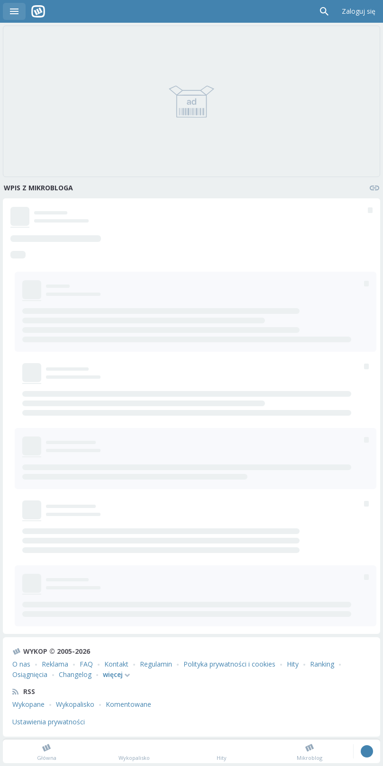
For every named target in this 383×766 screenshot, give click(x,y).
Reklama (55, 663)
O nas (21, 663)
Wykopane (28, 704)
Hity (293, 663)
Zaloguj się (358, 11)
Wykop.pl (38, 11)
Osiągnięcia (29, 674)
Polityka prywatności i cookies (229, 663)
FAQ (86, 663)
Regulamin (156, 663)
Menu (14, 11)
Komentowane (128, 704)
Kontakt (116, 663)
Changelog (75, 674)
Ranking (322, 663)
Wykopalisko (75, 704)
